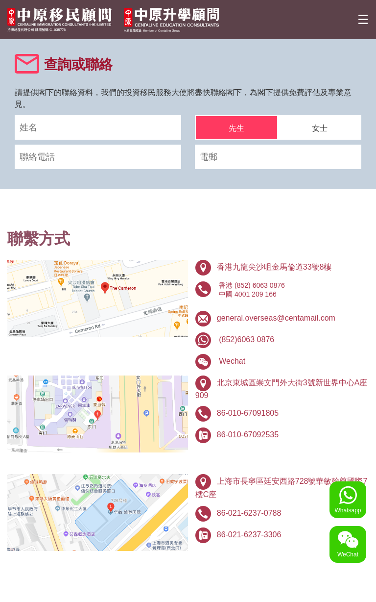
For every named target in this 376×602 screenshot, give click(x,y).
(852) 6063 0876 (260, 285)
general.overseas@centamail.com (276, 318)
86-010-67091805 (248, 413)
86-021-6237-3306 (249, 534)
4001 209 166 (256, 294)
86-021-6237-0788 (249, 513)
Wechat (232, 361)
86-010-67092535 (248, 434)
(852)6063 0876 (246, 339)
